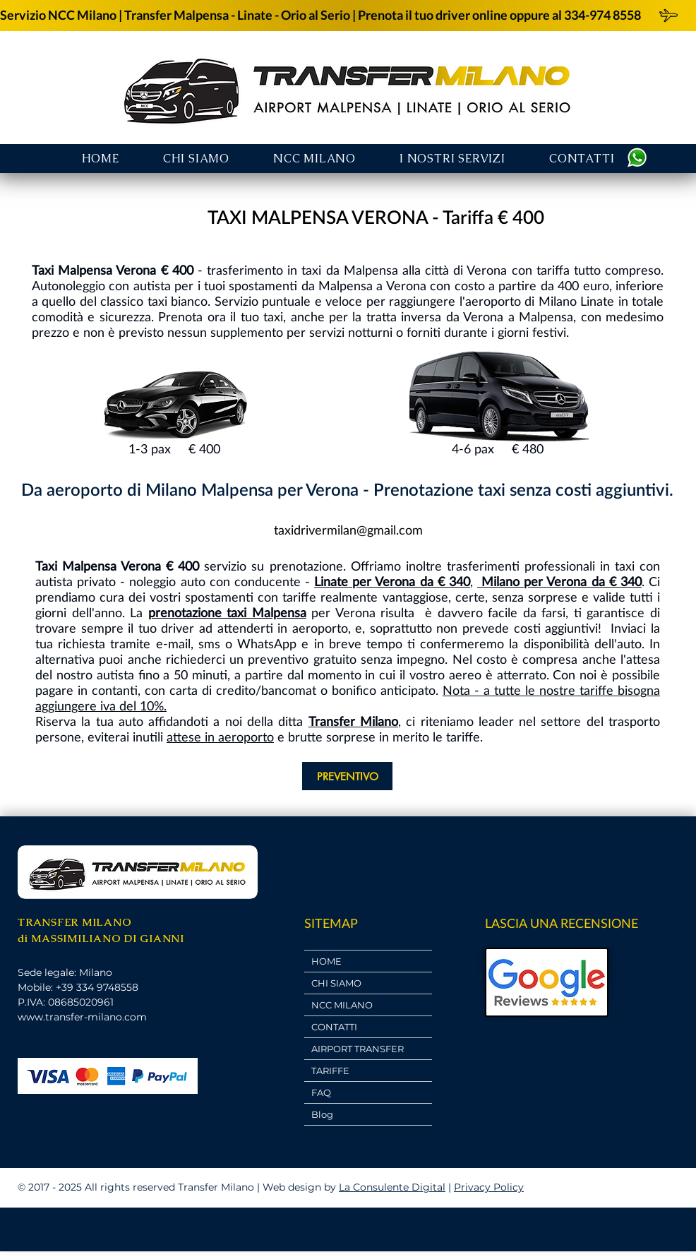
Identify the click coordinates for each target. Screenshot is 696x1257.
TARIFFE (330, 1070)
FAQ (321, 1092)
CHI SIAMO (336, 983)
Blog (322, 1114)
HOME (326, 961)
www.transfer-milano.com (82, 1017)
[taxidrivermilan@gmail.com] (348, 530)
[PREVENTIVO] (347, 776)
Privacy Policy (489, 1187)
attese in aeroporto (220, 736)
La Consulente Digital (392, 1187)
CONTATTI (334, 1026)
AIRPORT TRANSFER (357, 1048)
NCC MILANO (342, 1005)
